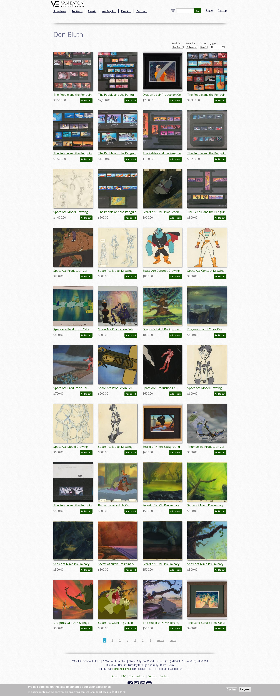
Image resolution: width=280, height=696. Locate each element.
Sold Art (177, 43)
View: (213, 44)
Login (209, 10)
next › (160, 640)
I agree (245, 689)
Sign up (222, 10)
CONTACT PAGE (121, 669)
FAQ (123, 676)
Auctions (77, 11)
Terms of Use (137, 676)
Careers (152, 676)
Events (92, 11)
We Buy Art (109, 11)
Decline (231, 689)
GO (197, 10)
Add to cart (86, 100)
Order (203, 43)
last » (173, 640)
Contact (141, 11)
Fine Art (126, 11)
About (114, 676)
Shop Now (59, 11)
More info (119, 692)
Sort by (190, 43)
